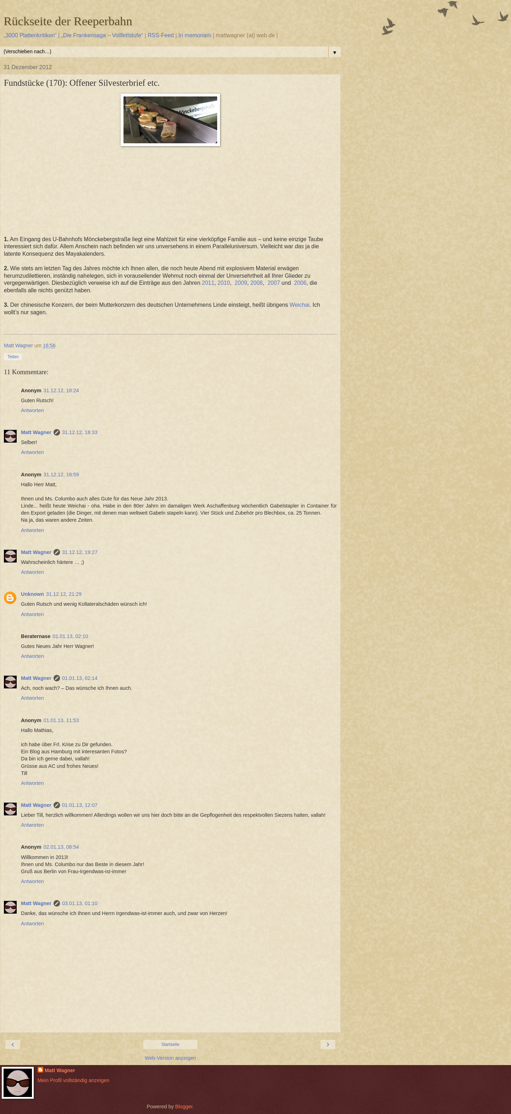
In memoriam (194, 35)
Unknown (32, 594)
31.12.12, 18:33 (80, 432)
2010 (224, 283)
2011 (208, 283)
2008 (256, 283)
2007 (274, 283)
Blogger (184, 1106)
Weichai (299, 305)
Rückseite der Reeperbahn (68, 21)
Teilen (12, 356)
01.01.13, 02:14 (80, 678)
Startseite (170, 1044)
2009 (241, 283)
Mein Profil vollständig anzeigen (73, 1080)
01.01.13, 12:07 (80, 805)
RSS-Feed (161, 35)
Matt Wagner (36, 432)
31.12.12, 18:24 (61, 390)
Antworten (32, 410)
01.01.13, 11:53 (61, 720)
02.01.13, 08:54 (61, 847)
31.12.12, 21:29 (64, 594)
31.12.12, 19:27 (80, 552)
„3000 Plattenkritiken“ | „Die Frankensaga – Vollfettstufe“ (73, 35)
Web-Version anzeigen (170, 1058)
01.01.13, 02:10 (70, 636)
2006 (300, 283)
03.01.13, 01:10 (80, 903)
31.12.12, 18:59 (61, 474)
